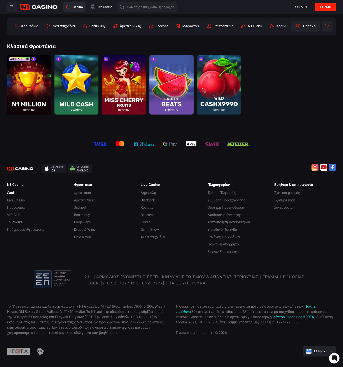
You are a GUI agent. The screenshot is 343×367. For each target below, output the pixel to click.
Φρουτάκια (82, 193)
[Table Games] (220, 26)
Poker (145, 222)
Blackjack (148, 200)
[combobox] (319, 351)
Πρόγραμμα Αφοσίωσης (26, 230)
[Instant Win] (127, 26)
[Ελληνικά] (319, 351)
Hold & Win (82, 237)
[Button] (12, 7)
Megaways (82, 222)
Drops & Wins (84, 230)
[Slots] (26, 26)
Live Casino (16, 200)
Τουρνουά (14, 222)
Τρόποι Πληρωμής (222, 193)
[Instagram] (315, 167)
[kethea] (18, 351)
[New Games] (60, 26)
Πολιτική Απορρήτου (224, 244)
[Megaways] (187, 26)
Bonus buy (82, 215)
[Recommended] (251, 26)
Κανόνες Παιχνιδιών (224, 237)
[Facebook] (332, 167)
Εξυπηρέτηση (284, 200)
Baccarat (147, 215)
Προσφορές (16, 207)
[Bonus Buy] (94, 26)
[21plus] (40, 351)
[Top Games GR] (289, 26)
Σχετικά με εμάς (287, 193)
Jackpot (80, 207)
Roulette (147, 207)
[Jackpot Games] (158, 26)
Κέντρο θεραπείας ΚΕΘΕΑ (293, 317)
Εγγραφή (325, 7)
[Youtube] (323, 167)
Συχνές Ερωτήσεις (222, 252)
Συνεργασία (283, 207)
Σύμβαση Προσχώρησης (226, 200)
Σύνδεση (301, 7)
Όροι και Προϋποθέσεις (226, 207)
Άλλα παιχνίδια (153, 237)
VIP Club (13, 215)
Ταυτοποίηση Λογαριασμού (229, 222)
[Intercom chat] (334, 358)
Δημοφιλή (148, 193)
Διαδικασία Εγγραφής (225, 215)
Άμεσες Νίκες (85, 200)
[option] (26, 26)
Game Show (150, 230)
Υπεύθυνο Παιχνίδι (222, 230)
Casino (12, 193)
